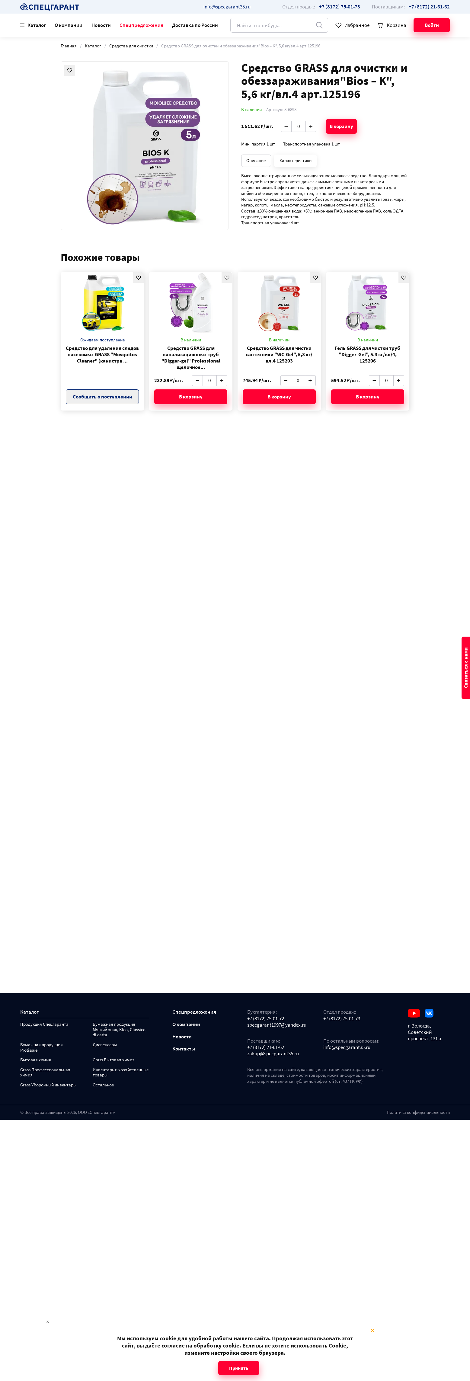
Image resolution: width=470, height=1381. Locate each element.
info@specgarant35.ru (227, 6)
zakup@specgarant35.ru (273, 1053)
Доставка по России (195, 25)
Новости (101, 25)
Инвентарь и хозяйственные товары (121, 1072)
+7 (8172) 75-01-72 (265, 1018)
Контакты (183, 1049)
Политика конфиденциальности (418, 1112)
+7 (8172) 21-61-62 (265, 1047)
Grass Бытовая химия (114, 1060)
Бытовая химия (35, 1060)
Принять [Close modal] (238, 1368)
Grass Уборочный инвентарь (47, 1085)
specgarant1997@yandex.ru (276, 1025)
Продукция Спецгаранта (44, 1024)
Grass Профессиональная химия (45, 1072)
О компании (68, 25)
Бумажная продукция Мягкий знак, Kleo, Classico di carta (119, 1030)
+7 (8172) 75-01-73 (341, 1018)
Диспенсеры (105, 1044)
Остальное (103, 1085)
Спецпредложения (141, 25)
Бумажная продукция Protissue (41, 1047)
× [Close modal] (372, 1330)
